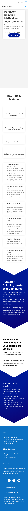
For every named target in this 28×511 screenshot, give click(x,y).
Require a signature (13, 239)
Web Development (10, 458)
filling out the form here (10, 473)
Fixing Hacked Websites (12, 454)
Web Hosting (8, 456)
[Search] (25, 6)
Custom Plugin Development (13, 439)
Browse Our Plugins (10, 437)
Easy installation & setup (14, 142)
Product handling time (14, 203)
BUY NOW (14, 35)
